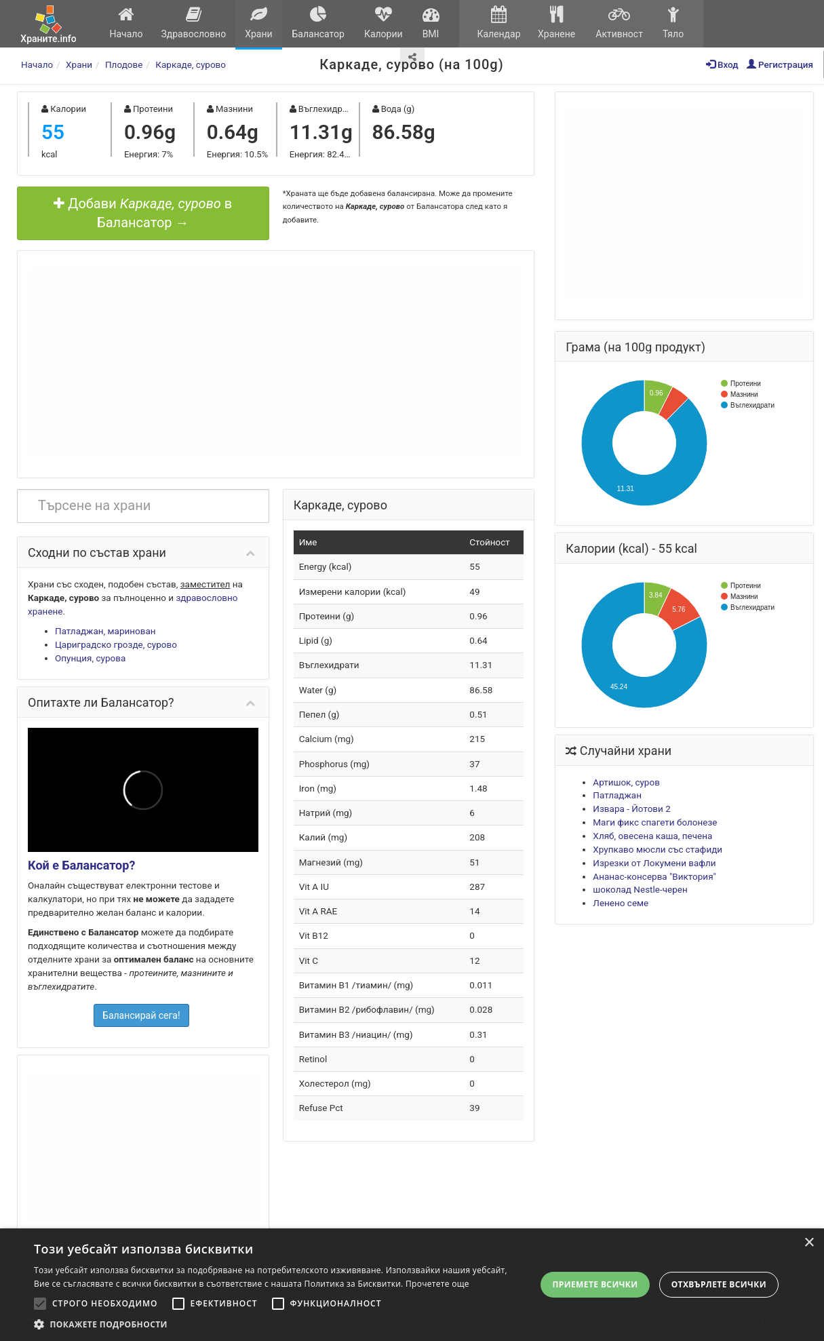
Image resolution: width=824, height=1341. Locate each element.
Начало (126, 22)
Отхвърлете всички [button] (718, 1284)
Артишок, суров (626, 782)
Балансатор (318, 22)
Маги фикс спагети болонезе (655, 822)
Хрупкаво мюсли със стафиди (657, 849)
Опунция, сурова (90, 658)
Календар (498, 22)
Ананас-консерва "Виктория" (654, 876)
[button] (277, 1324)
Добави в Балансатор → (143, 213)
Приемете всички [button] (594, 1284)
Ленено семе (620, 902)
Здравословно (193, 22)
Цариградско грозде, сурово (116, 644)
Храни (259, 22)
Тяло (673, 22)
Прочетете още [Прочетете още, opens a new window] (437, 1283)
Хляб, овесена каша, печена (652, 835)
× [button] (809, 1243)
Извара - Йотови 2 (631, 808)
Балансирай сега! (141, 1015)
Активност (619, 22)
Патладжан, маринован (105, 630)
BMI (431, 22)
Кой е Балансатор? (81, 865)
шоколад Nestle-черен (640, 889)
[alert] (412, 1284)
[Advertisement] (276, 363)
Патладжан (617, 795)
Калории (383, 22)
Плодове (123, 64)
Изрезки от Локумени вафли (654, 862)
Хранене (556, 22)
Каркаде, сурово (190, 64)
